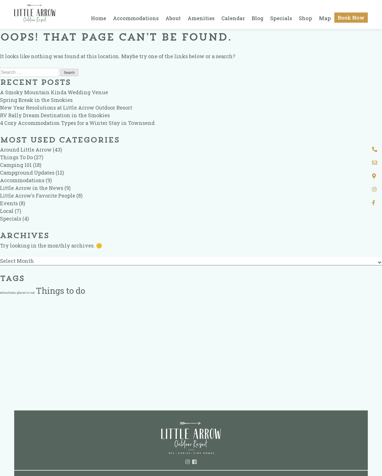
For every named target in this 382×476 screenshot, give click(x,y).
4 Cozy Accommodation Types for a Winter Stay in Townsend (77, 122)
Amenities (201, 18)
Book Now (351, 17)
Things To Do (16, 157)
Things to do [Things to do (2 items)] (60, 290)
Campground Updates (27, 172)
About (173, 18)
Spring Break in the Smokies (36, 100)
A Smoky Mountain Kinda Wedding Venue (54, 92)
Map (325, 18)
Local (7, 210)
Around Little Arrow (26, 149)
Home (98, 18)
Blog (257, 18)
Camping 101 (16, 165)
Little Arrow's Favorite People (37, 195)
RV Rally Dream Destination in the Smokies (55, 115)
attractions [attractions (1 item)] (8, 293)
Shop (305, 18)
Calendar (233, 18)
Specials (281, 18)
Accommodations (136, 18)
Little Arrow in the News (31, 187)
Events (9, 203)
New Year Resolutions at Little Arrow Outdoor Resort (66, 107)
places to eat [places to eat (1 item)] (26, 293)
